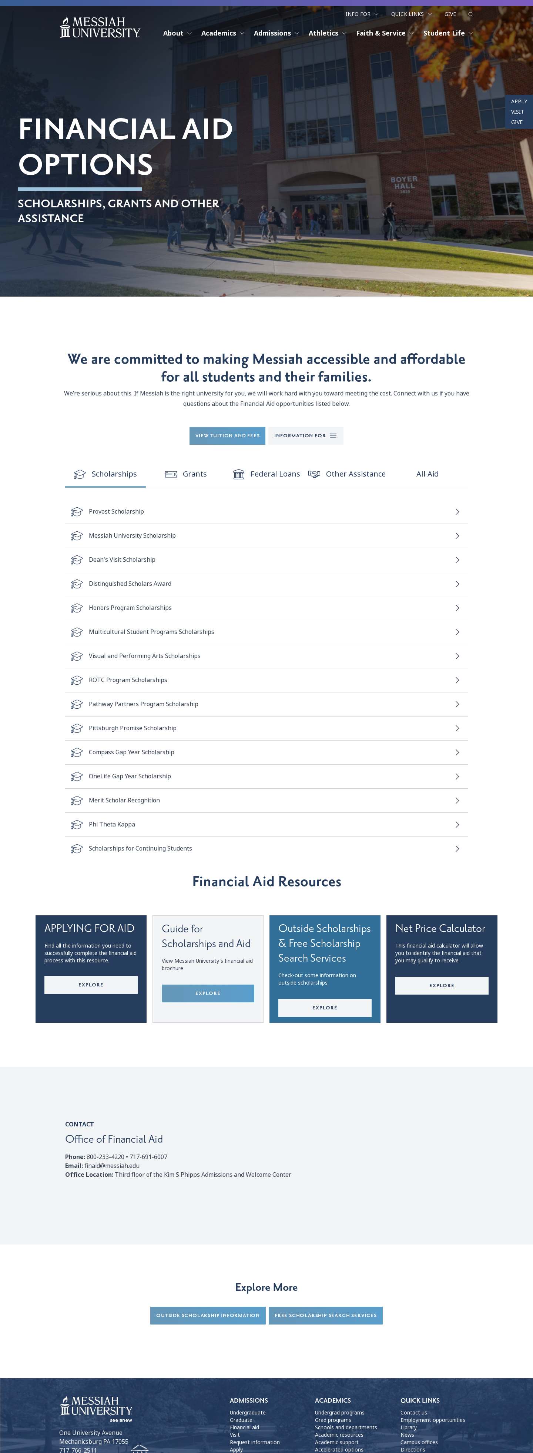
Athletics (328, 33)
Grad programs (333, 1420)
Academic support (337, 1442)
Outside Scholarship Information (208, 1316)
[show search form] (471, 14)
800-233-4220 (105, 1157)
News (407, 1435)
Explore (91, 985)
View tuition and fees (227, 435)
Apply (519, 101)
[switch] (105, 475)
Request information (255, 1442)
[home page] (100, 27)
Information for (306, 435)
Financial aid (244, 1428)
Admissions (277, 33)
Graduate (241, 1420)
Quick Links (412, 14)
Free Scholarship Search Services (326, 1316)
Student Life (448, 33)
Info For (362, 14)
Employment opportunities (432, 1420)
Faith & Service (385, 33)
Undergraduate (248, 1413)
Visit (517, 112)
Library (408, 1428)
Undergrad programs (340, 1413)
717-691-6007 (148, 1157)
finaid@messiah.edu (112, 1166)
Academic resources (339, 1435)
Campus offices (419, 1442)
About (177, 33)
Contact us (413, 1413)
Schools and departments (346, 1428)
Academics (223, 33)
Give (450, 14)
